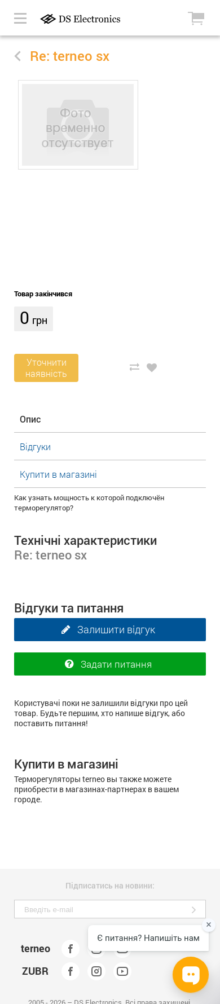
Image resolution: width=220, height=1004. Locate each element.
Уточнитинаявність (46, 367)
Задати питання (105, 665)
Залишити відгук (105, 630)
